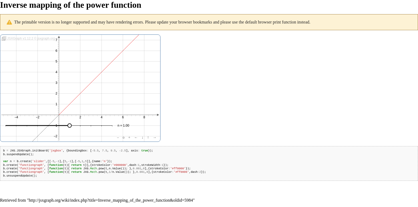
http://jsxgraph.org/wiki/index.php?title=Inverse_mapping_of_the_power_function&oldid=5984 (111, 200)
